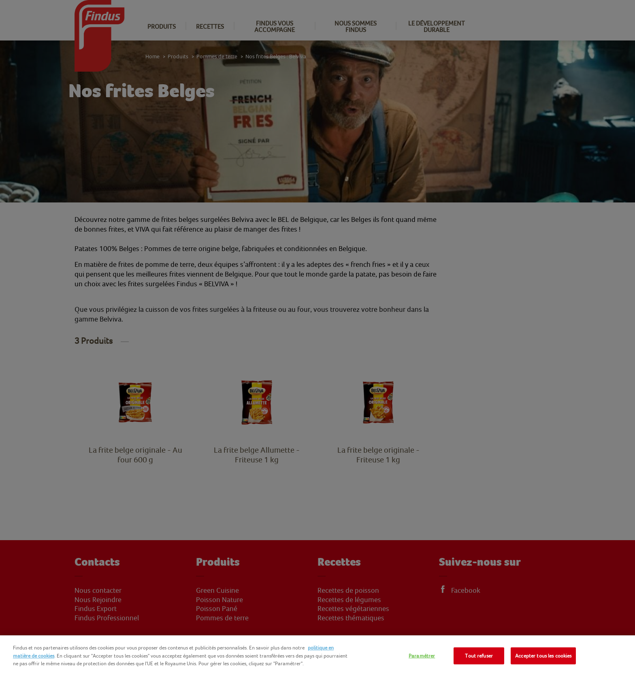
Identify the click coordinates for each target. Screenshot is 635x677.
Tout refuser (479, 656)
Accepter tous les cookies (543, 656)
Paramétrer (422, 656)
